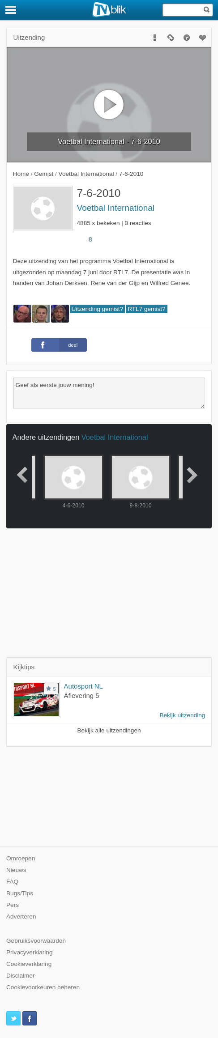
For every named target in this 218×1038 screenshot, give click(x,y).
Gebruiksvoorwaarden (36, 940)
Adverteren (21, 916)
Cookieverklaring (28, 964)
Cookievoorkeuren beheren (43, 987)
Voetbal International (116, 208)
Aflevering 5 (81, 695)
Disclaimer (20, 975)
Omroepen (20, 858)
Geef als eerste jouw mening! (109, 393)
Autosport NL (83, 686)
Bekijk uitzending (182, 715)
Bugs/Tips (19, 893)
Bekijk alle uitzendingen (109, 730)
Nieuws (16, 870)
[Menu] (11, 10)
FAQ (12, 881)
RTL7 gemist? (146, 309)
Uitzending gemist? (98, 309)
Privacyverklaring (29, 952)
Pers (12, 905)
